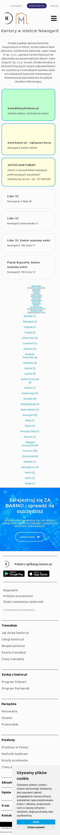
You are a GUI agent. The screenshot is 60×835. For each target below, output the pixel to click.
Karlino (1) (30, 388)
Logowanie (16, 6)
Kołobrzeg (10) (30, 393)
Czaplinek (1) (30, 343)
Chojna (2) (30, 332)
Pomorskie (36, 303)
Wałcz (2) (30, 472)
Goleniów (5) (30, 363)
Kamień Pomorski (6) (30, 381)
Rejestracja (36, 6)
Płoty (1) (29, 420)
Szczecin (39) (30, 451)
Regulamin (10, 590)
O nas (6, 805)
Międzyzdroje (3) (30, 404)
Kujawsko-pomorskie (36, 288)
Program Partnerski (15, 688)
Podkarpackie (36, 300)
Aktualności (10, 782)
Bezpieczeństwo (13, 645)
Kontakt (7, 815)
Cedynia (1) (30, 327)
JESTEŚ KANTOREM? (22, 165)
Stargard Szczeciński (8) (30, 444)
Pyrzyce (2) (30, 436)
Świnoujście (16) (30, 467)
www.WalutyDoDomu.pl (23, 108)
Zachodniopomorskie (36, 312)
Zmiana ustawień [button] (35, 827)
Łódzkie (36, 293)
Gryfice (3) (30, 368)
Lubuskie (36, 291)
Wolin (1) (30, 478)
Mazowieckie (36, 296)
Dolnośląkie (36, 286)
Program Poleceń (14, 681)
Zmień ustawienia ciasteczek (23, 601)
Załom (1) (30, 483)
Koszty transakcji (14, 652)
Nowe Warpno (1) (30, 409)
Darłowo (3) (30, 349)
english (54, 6)
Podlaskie (36, 302)
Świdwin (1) (30, 461)
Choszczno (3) (30, 338)
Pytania (7, 717)
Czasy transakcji (13, 659)
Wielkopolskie (36, 310)
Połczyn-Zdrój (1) (30, 431)
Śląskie (36, 305)
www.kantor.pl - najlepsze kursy (29, 142)
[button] (54, 18)
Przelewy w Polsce (15, 747)
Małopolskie (36, 295)
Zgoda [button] (36, 822)
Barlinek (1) (30, 316)
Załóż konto (27, 537)
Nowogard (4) (30, 415)
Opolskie (36, 298)
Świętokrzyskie (36, 307)
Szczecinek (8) (30, 456)
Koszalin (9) (30, 398)
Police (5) (30, 426)
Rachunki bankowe (15, 753)
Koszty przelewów (15, 760)
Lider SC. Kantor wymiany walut (28, 240)
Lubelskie (36, 289)
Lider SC (13, 196)
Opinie (6, 792)
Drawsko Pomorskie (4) (30, 356)
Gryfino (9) (30, 373)
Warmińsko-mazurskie (36, 309)
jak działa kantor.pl (15, 632)
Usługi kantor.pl (13, 639)
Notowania (9, 711)
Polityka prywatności (18, 596)
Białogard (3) (30, 321)
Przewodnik (10, 724)
